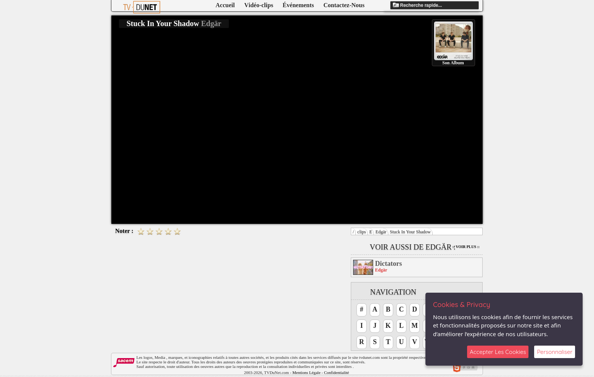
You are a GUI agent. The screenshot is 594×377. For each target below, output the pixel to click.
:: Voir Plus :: (466, 247)
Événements (298, 5)
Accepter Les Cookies (498, 351)
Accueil (225, 5)
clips (361, 231)
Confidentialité (336, 372)
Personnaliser (554, 351)
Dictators (388, 263)
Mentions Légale (306, 372)
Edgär (380, 231)
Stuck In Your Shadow (410, 231)
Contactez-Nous (344, 5)
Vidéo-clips (258, 5)
